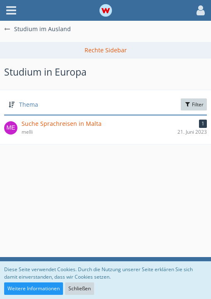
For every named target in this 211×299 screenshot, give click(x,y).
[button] (11, 10)
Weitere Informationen (33, 288)
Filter (194, 104)
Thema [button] (28, 104)
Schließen (79, 288)
